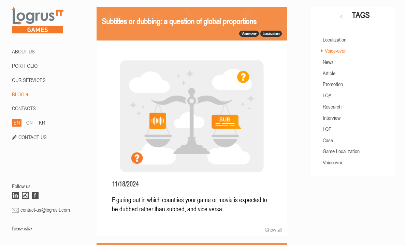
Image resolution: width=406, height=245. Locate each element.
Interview (331, 118)
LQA (327, 95)
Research (332, 106)
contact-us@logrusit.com (45, 210)
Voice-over (335, 51)
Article (329, 73)
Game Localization (341, 151)
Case (328, 140)
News (328, 62)
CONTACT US (32, 137)
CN (29, 122)
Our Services (29, 80)
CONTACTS (24, 108)
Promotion (333, 84)
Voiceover (332, 162)
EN (17, 122)
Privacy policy (22, 228)
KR (42, 122)
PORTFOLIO (25, 66)
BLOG (20, 94)
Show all (273, 230)
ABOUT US (23, 51)
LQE (327, 129)
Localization (334, 39)
